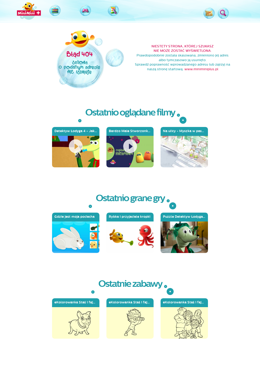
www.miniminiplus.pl (201, 69)
